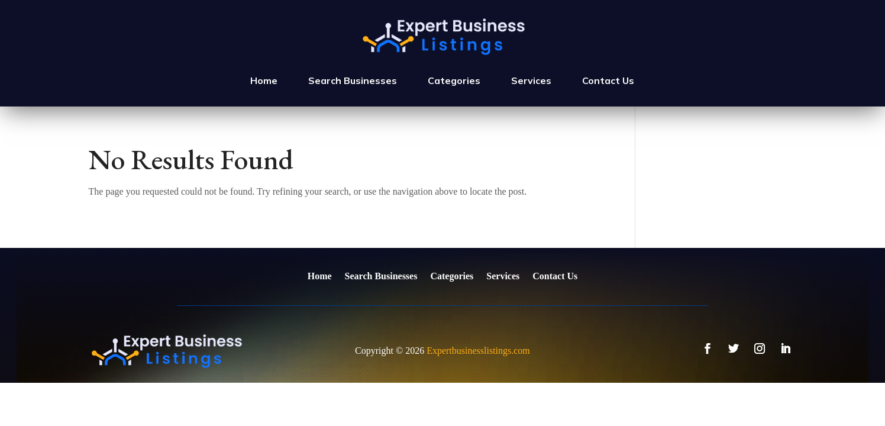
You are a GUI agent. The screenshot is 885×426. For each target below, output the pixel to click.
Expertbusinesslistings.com (478, 351)
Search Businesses (352, 80)
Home (263, 80)
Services (531, 80)
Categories (454, 80)
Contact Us (608, 80)
